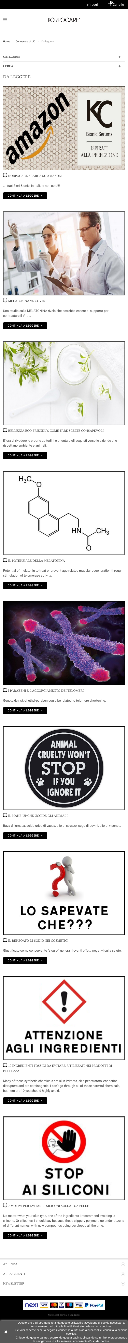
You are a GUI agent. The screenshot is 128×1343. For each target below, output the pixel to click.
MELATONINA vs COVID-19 (26, 300)
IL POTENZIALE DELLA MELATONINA (34, 560)
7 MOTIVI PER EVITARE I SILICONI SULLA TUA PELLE (46, 1205)
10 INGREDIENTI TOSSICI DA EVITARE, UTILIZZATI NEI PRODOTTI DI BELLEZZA (57, 1068)
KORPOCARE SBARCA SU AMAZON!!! (34, 175)
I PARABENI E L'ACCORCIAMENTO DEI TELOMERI (43, 690)
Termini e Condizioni (69, 1315)
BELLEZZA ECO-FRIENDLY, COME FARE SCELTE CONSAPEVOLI (53, 430)
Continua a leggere (23, 195)
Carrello (116, 4)
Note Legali (53, 1315)
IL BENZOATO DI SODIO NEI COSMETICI (35, 940)
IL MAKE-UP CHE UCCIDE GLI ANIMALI (35, 815)
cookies (71, 1333)
